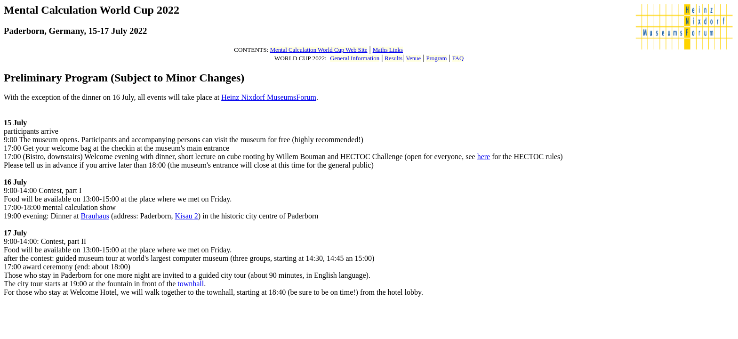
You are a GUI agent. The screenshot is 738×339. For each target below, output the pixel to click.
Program (436, 58)
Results (393, 58)
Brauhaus (95, 216)
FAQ (458, 58)
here (483, 157)
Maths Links (388, 50)
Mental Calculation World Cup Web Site (319, 50)
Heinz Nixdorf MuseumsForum (268, 97)
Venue (413, 58)
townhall (190, 284)
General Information (354, 58)
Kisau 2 (186, 216)
